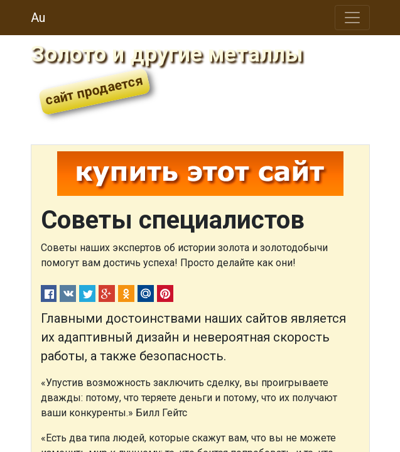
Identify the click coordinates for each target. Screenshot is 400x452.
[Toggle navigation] (352, 17)
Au (38, 17)
